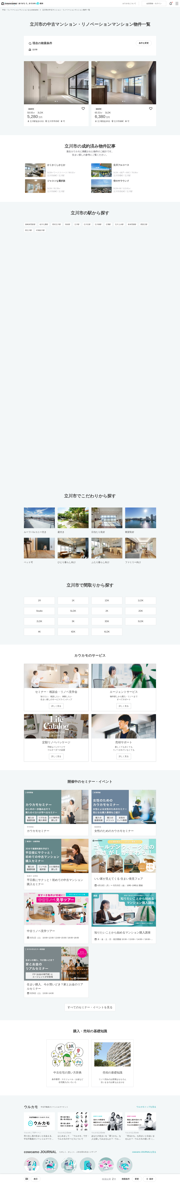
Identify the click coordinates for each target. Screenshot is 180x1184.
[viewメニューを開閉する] (35, 1179)
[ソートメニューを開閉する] (27, 1179)
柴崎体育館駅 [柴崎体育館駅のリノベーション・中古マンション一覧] (30, 224)
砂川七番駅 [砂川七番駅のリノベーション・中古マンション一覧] (44, 224)
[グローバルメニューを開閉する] (177, 3)
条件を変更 (144, 43)
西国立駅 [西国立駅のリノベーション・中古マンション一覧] (143, 224)
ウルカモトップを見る (146, 1107)
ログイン (154, 3)
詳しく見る (56, 706)
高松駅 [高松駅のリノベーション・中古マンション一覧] (67, 224)
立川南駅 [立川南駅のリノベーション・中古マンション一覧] (98, 224)
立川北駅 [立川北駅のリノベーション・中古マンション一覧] (87, 224)
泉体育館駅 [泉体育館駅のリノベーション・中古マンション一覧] (132, 224)
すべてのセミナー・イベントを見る (90, 1007)
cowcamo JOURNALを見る (144, 1152)
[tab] (55, 101)
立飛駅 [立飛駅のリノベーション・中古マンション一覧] (108, 224)
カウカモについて (129, 3)
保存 (149, 1179)
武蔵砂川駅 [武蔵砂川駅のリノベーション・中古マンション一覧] (40, 230)
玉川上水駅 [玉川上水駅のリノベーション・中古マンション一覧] (119, 224)
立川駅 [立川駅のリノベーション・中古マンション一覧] (76, 224)
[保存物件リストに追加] (83, 108)
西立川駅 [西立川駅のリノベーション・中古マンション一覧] (28, 230)
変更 (137, 1179)
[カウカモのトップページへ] (21, 3)
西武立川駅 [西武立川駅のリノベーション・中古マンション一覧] (56, 224)
